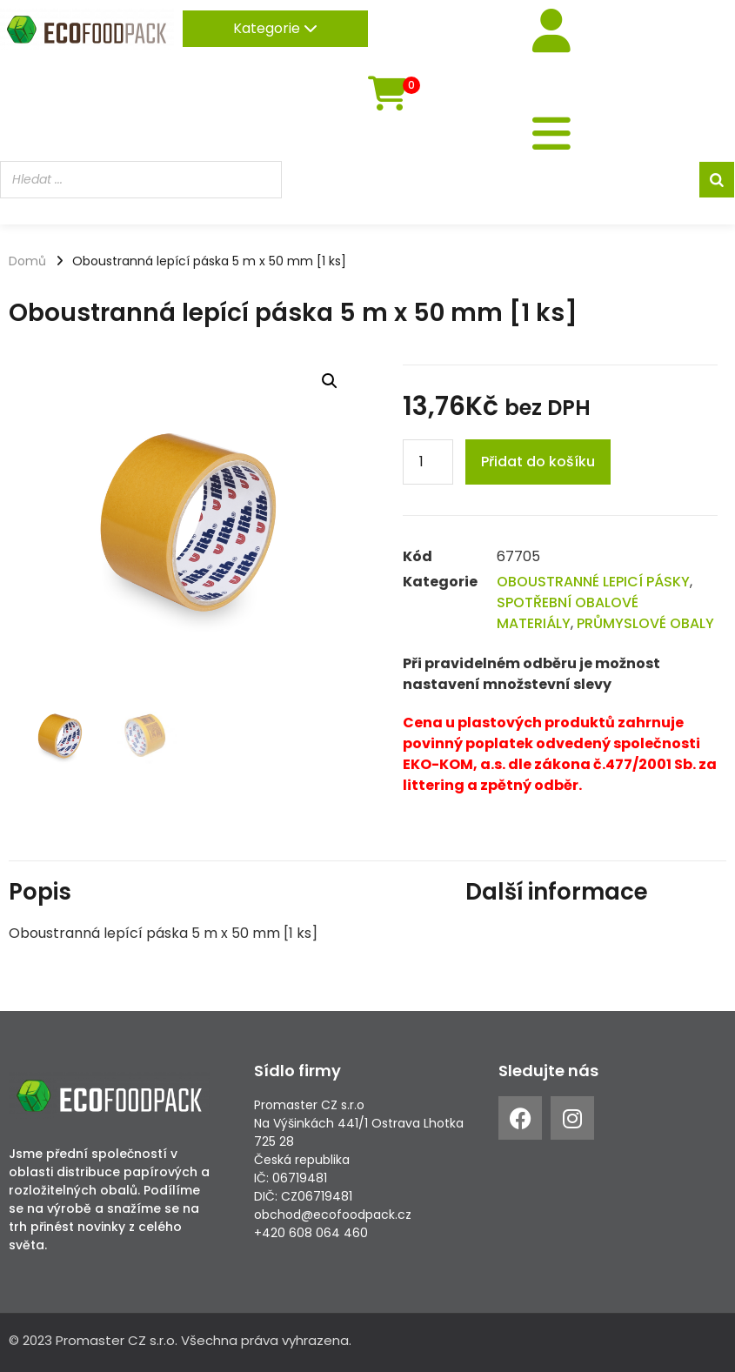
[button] (329, 381)
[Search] (716, 179)
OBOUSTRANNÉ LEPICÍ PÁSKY (593, 582)
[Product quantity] (428, 462)
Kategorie (275, 28)
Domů (27, 261)
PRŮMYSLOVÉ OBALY (645, 623)
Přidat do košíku (538, 462)
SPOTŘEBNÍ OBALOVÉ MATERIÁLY (567, 612)
